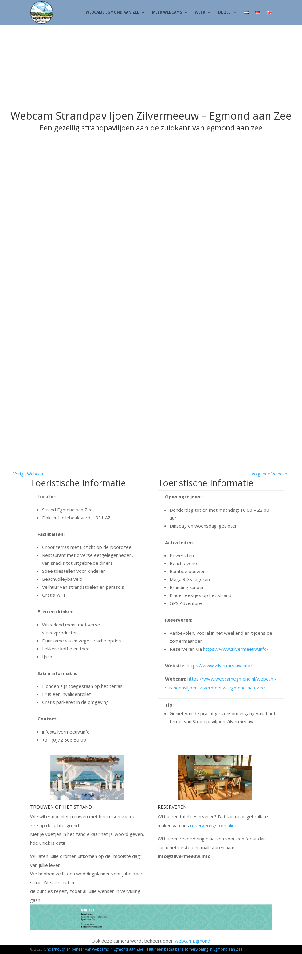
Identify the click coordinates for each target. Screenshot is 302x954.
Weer (200, 12)
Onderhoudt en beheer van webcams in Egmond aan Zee (93, 949)
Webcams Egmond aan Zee (112, 12)
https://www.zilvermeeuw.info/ (236, 649)
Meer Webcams (167, 12)
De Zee (224, 12)
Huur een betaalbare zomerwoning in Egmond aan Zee (195, 949)
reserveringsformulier (213, 825)
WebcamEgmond (192, 941)
